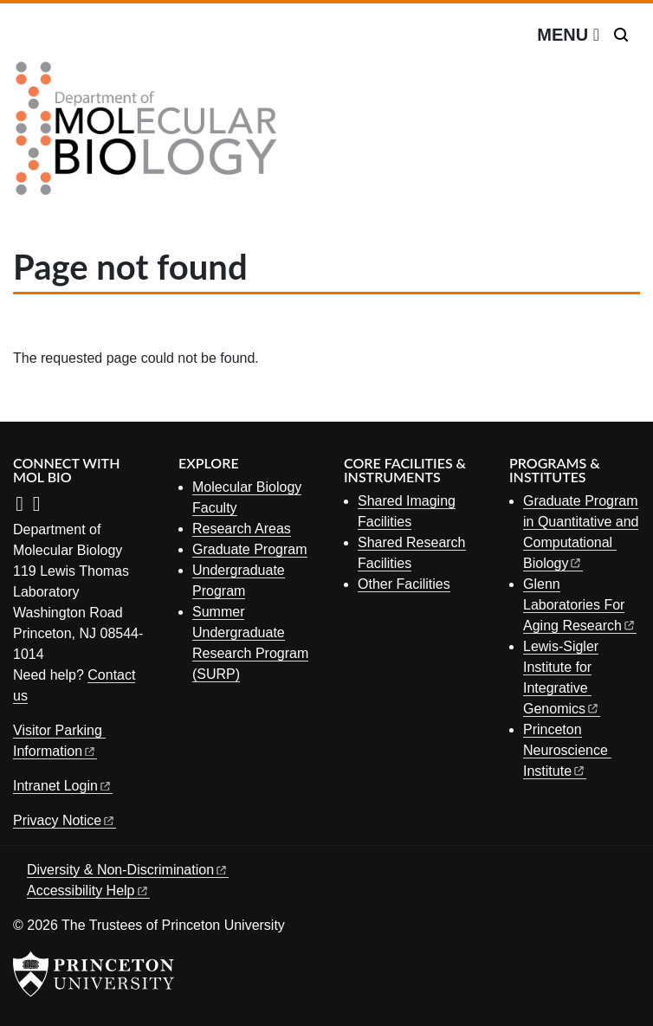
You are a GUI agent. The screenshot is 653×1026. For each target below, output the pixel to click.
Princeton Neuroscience (567, 750)
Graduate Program (249, 549)
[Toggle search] (621, 34)
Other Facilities (404, 584)
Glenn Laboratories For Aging (580, 605)
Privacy (64, 820)
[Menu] (568, 34)
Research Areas (241, 528)
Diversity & (128, 869)
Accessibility (88, 890)
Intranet (63, 785)
